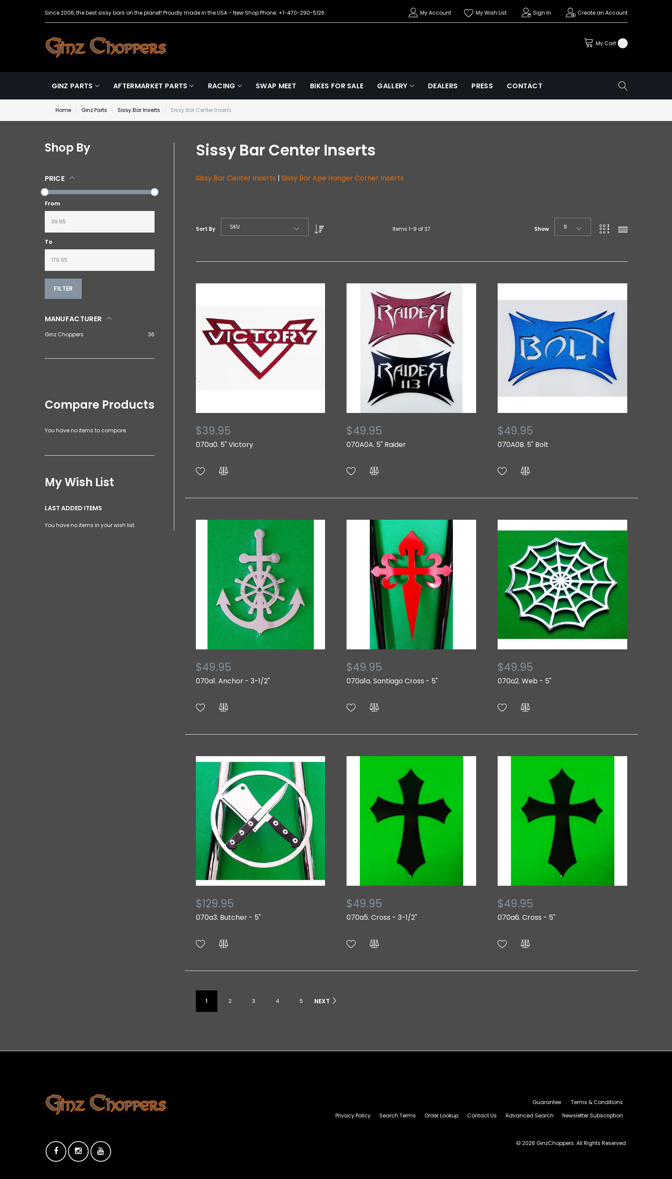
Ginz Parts (94, 110)
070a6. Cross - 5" (526, 917)
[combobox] (265, 227)
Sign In (542, 12)
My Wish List (491, 12)
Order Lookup (441, 1115)
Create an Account (603, 12)
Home (63, 110)
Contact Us (482, 1115)
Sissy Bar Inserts (139, 110)
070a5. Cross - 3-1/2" (382, 917)
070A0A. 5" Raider (376, 445)
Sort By (205, 229)
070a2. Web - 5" (524, 681)
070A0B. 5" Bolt (523, 445)
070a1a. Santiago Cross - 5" (392, 681)
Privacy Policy (353, 1115)
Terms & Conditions (597, 1102)
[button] (200, 471)
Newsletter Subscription (592, 1115)
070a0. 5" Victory (224, 445)
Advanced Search (529, 1115)
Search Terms (397, 1115)
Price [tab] (55, 178)
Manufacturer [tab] (73, 319)
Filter (63, 288)
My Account (435, 12)
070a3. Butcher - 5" (228, 917)
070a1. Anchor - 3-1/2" (233, 681)
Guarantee (547, 1102)
